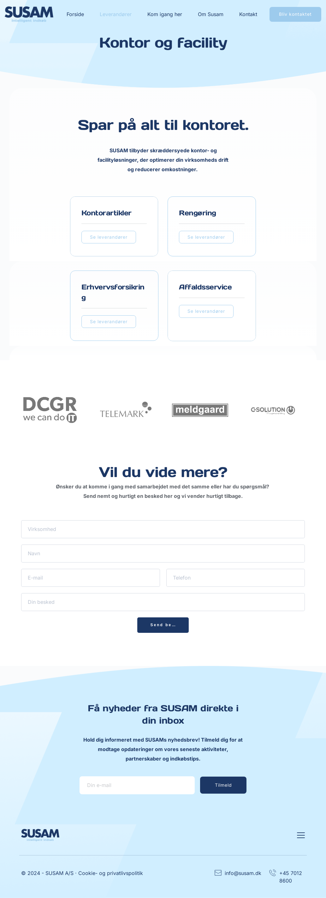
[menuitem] (75, 14)
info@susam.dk (243, 873)
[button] (301, 835)
